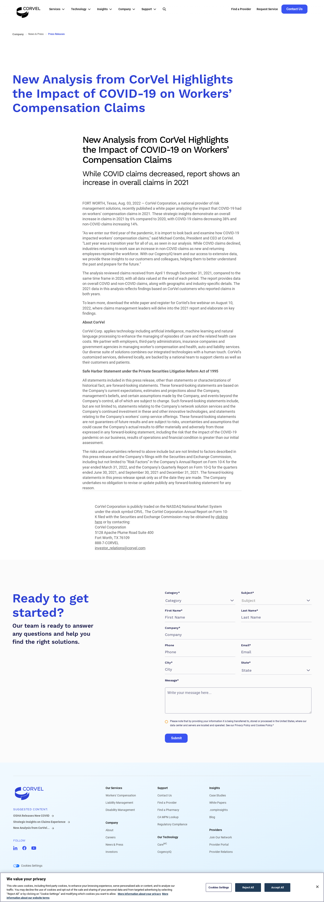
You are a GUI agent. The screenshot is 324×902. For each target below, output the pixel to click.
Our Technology (167, 837)
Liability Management (119, 802)
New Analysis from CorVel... (31, 827)
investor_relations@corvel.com (120, 548)
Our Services (114, 788)
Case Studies (217, 795)
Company (112, 822)
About (109, 830)
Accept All (277, 887)
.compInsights (218, 810)
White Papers (217, 802)
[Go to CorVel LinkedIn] (15, 848)
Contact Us (164, 795)
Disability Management (120, 810)
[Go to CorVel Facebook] (24, 848)
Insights (214, 788)
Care (162, 844)
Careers (111, 837)
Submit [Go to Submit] (176, 738)
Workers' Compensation (121, 795)
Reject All (248, 887)
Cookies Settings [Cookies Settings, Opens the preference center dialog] (218, 887)
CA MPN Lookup (168, 817)
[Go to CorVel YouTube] (33, 848)
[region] (162, 887)
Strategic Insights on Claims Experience (39, 821)
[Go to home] (52, 793)
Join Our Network (220, 837)
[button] (58, 9)
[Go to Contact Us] (294, 9)
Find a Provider (167, 802)
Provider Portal (219, 844)
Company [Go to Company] (18, 34)
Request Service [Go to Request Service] (267, 9)
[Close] (317, 886)
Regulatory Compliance (172, 824)
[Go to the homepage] (28, 9)
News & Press (114, 844)
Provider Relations (221, 851)
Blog (212, 817)
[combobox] (166, 600)
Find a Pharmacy (168, 810)
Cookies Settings (31, 865)
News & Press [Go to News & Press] (36, 34)
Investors (112, 851)
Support (162, 788)
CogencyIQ (164, 851)
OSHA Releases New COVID (31, 815)
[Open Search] (164, 9)
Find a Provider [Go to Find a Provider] (241, 9)
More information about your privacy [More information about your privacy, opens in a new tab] (139, 893)
